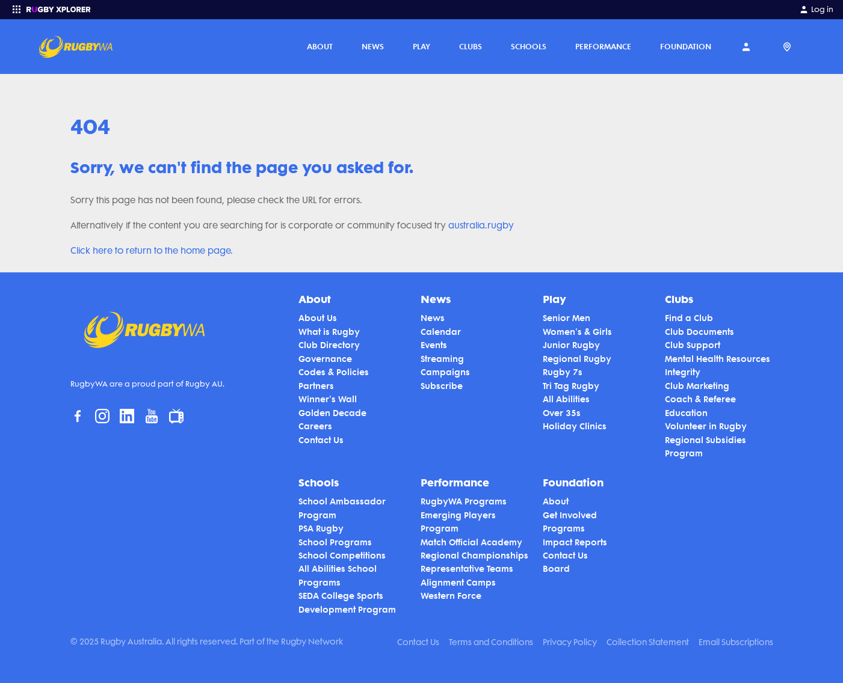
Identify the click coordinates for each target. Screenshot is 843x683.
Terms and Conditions (491, 642)
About (320, 46)
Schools (528, 46)
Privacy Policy (570, 642)
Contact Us (418, 642)
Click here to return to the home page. (151, 250)
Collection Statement (648, 642)
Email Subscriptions (736, 642)
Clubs (470, 46)
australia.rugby (481, 225)
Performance (603, 46)
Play (421, 46)
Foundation (685, 46)
